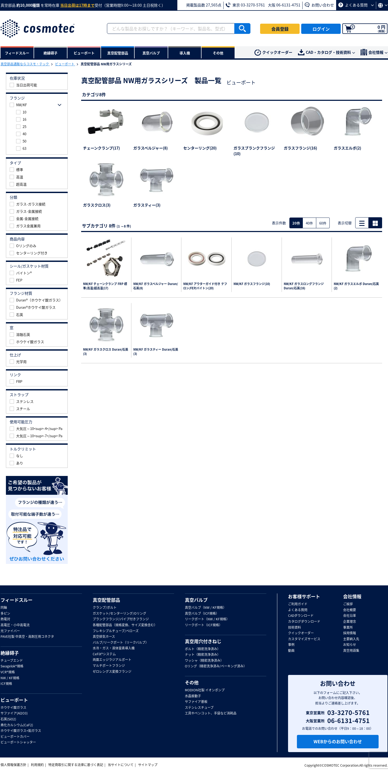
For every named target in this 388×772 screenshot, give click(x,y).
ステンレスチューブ (199, 708)
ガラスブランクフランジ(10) (254, 150)
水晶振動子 (193, 696)
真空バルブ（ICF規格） (202, 613)
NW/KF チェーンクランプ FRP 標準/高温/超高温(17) (105, 286)
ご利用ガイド (297, 604)
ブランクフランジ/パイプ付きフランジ (121, 619)
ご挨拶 (348, 604)
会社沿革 (349, 616)
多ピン (5, 613)
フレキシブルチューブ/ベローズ (116, 631)
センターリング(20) (200, 148)
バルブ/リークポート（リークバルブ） (121, 643)
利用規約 (37, 764)
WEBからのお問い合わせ (338, 741)
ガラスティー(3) (146, 205)
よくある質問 (356, 5)
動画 (291, 651)
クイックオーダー (273, 52)
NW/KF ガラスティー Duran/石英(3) (155, 351)
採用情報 (349, 633)
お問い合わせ (319, 5)
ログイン (321, 29)
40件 (309, 223)
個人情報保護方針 (13, 764)
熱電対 (5, 619)
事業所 (348, 627)
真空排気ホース (104, 637)
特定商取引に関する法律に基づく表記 (75, 764)
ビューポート (65, 64)
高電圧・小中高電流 (15, 625)
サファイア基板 (196, 702)
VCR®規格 (8, 672)
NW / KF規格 (10, 678)
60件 (322, 223)
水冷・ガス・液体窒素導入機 (114, 648)
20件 (296, 223)
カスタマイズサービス (304, 639)
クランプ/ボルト (105, 608)
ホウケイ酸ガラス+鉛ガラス (21, 731)
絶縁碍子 (10, 653)
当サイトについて (121, 764)
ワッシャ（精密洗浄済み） (204, 661)
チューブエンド (12, 661)
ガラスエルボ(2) (347, 148)
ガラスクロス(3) (96, 205)
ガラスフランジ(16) (300, 148)
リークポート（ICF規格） (203, 625)
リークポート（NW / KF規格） (207, 619)
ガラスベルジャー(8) (150, 148)
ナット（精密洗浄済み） (202, 655)
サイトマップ (147, 764)
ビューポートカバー (15, 737)
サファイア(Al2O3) (14, 713)
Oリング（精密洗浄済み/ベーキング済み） (216, 666)
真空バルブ (196, 600)
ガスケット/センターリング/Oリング (119, 613)
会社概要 (349, 610)
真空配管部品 (106, 600)
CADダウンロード (301, 616)
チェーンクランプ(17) (101, 148)
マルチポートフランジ (109, 666)
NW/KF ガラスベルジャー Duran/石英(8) (155, 286)
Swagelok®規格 (12, 666)
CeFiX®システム (104, 654)
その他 (192, 682)
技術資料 (294, 627)
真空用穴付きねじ (203, 641)
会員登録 (280, 29)
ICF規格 (6, 684)
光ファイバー (10, 631)
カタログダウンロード (304, 622)
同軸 (4, 608)
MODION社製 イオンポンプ (205, 690)
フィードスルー (17, 600)
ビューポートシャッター (18, 742)
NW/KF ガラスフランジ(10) (251, 284)
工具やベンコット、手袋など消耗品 (210, 713)
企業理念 (349, 622)
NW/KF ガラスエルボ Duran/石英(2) (356, 286)
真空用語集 (351, 651)
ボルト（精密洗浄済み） (202, 649)
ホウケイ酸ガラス (13, 708)
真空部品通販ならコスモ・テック (25, 64)
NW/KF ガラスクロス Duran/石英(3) (105, 351)
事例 (291, 645)
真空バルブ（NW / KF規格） (205, 608)
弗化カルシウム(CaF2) (17, 725)
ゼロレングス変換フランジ (112, 672)
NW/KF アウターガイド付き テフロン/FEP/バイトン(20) (205, 286)
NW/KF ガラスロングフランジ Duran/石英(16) (304, 286)
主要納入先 (351, 639)
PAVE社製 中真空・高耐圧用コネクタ (27, 637)
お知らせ (349, 645)
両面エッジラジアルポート (112, 660)
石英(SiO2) (8, 719)
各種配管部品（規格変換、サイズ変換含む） (125, 625)
